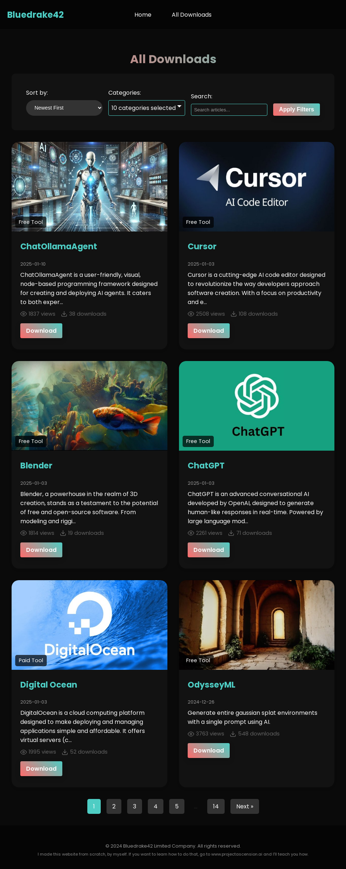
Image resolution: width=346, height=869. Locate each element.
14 (216, 806)
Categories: (124, 93)
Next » (244, 806)
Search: (201, 96)
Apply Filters (296, 109)
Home (142, 15)
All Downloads (192, 15)
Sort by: (37, 93)
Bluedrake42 (35, 15)
